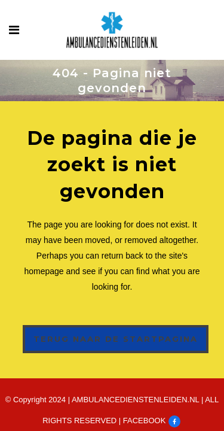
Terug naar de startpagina (115, 339)
